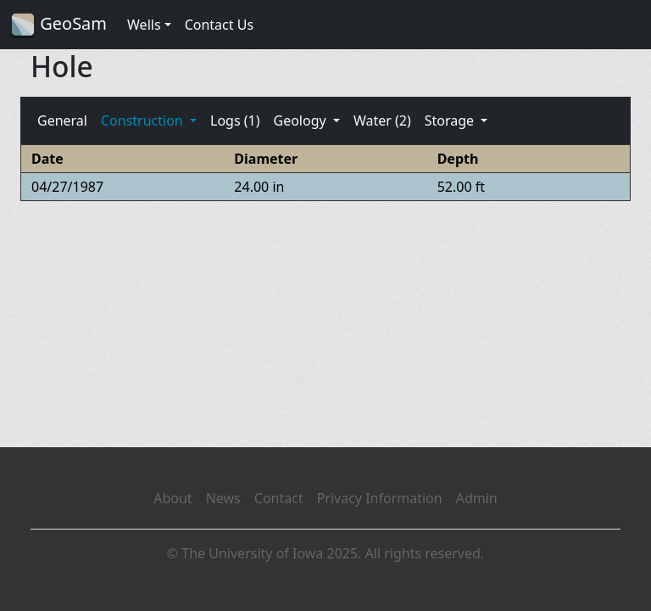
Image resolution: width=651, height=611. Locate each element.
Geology (301, 120)
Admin (477, 498)
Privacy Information (379, 498)
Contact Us (219, 24)
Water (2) (382, 120)
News (223, 498)
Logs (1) (234, 120)
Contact (278, 498)
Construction (143, 120)
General (62, 120)
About (172, 498)
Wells (144, 24)
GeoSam (58, 25)
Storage (451, 120)
